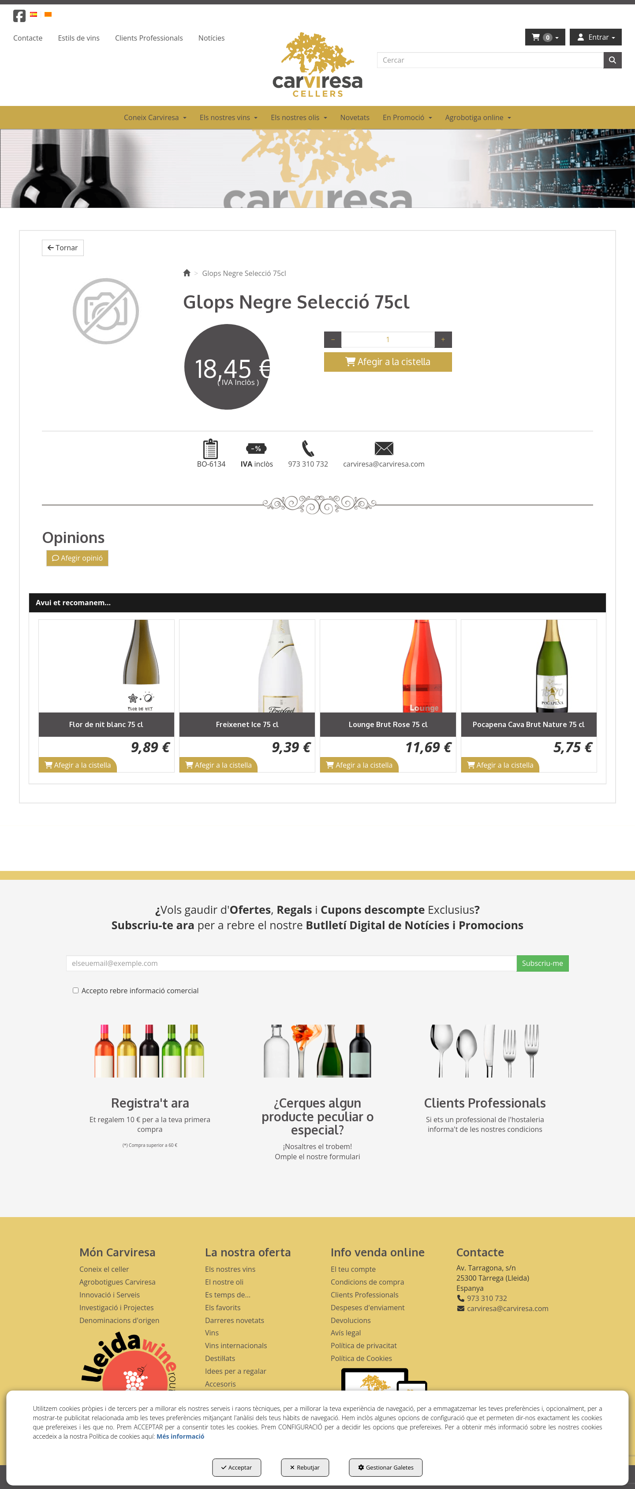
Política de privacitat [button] (364, 1345)
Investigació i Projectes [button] (116, 1307)
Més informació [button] (180, 1436)
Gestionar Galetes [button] (386, 1467)
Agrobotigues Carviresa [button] (117, 1282)
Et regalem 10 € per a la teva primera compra (150, 1125)
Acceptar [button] (236, 1467)
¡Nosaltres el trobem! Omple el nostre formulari (317, 1151)
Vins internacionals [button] (236, 1345)
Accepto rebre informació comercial (136, 990)
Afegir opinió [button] (77, 558)
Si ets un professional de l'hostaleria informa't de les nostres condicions (485, 1125)
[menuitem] (39, 14)
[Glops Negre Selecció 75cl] (106, 311)
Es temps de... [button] (227, 1295)
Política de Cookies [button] (361, 1358)
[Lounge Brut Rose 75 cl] (388, 666)
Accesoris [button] (220, 1384)
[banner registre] (149, 1051)
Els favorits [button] (223, 1307)
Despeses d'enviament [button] (368, 1307)
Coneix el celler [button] (104, 1269)
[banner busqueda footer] (317, 1051)
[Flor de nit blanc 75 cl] (106, 666)
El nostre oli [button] (224, 1282)
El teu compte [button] (353, 1269)
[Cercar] (612, 60)
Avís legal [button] (346, 1333)
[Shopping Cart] (388, 362)
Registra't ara (150, 1103)
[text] (490, 60)
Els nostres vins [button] (230, 1269)
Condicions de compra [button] (367, 1282)
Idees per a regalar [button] (235, 1371)
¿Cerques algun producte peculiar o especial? (317, 1116)
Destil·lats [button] (220, 1358)
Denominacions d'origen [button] (119, 1320)
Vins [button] (212, 1333)
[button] (19, 18)
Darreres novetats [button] (234, 1320)
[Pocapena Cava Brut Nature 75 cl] (529, 666)
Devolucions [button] (351, 1320)
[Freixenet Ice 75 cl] (247, 666)
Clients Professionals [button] (365, 1295)
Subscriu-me (542, 963)
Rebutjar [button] (305, 1467)
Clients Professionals (485, 1103)
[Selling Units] (388, 339)
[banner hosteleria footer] (485, 1051)
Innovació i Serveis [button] (109, 1295)
